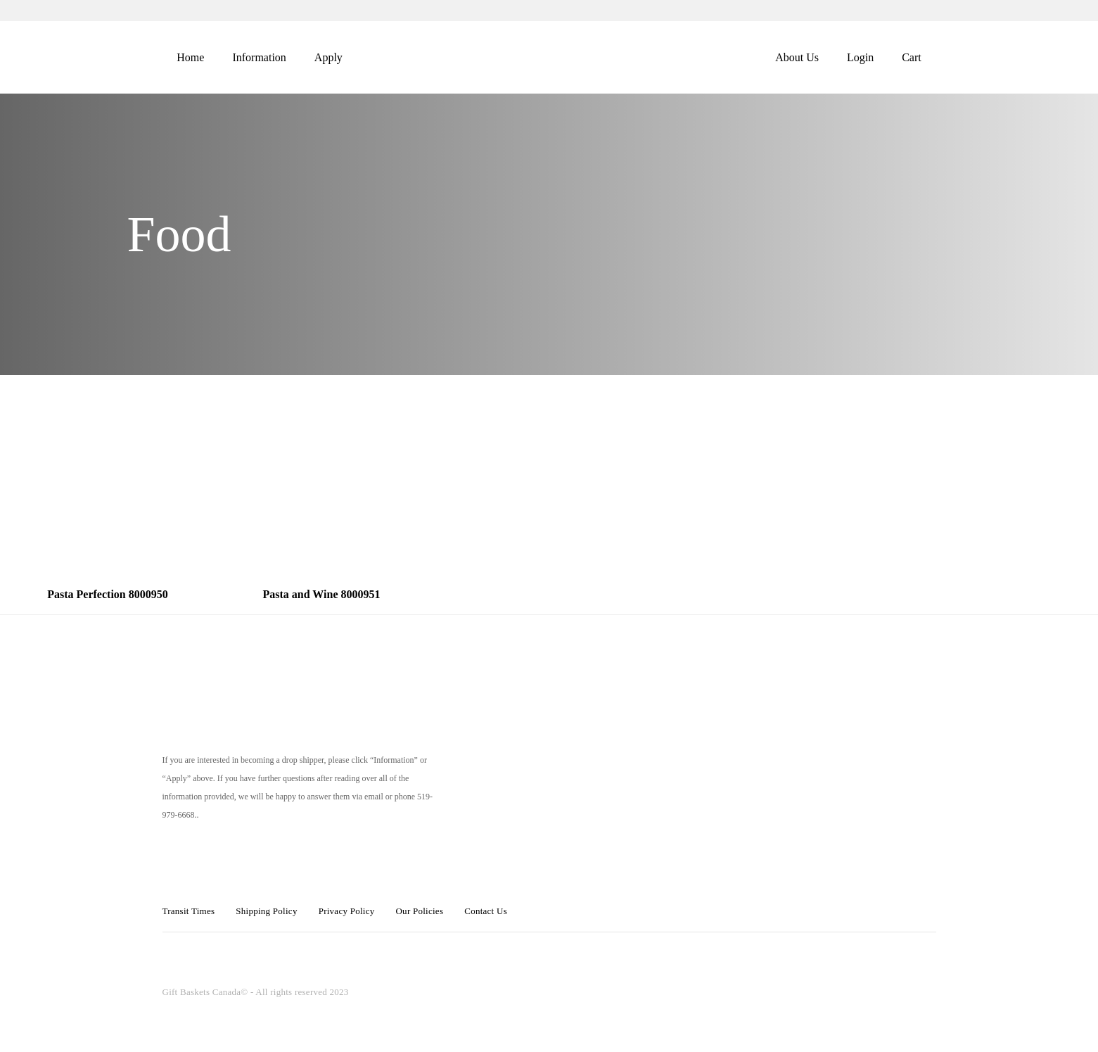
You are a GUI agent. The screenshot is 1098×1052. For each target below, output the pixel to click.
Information (259, 57)
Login (860, 57)
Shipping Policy (266, 911)
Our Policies (419, 911)
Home (190, 57)
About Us (797, 57)
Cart (911, 57)
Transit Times (188, 911)
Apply (328, 57)
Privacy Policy (347, 911)
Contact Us (485, 911)
